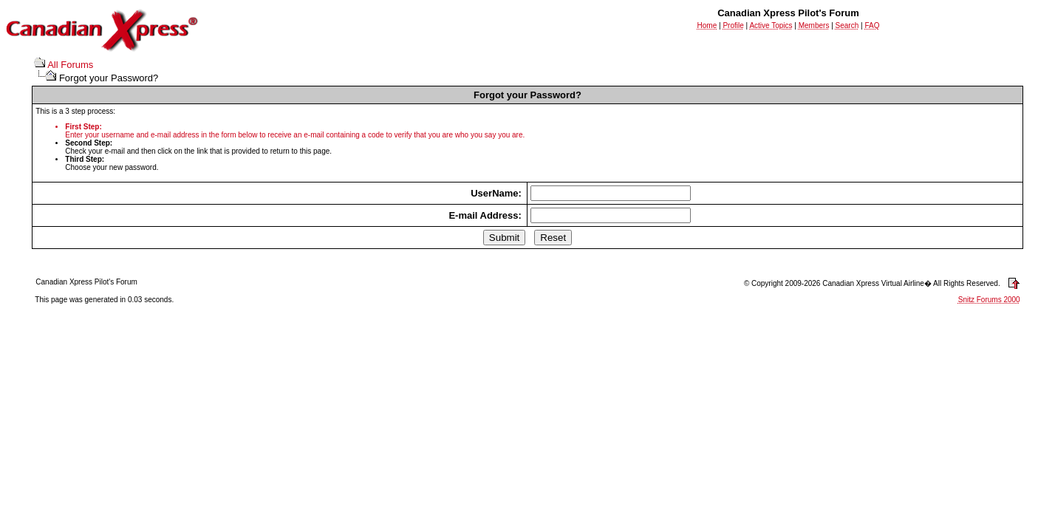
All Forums (70, 64)
